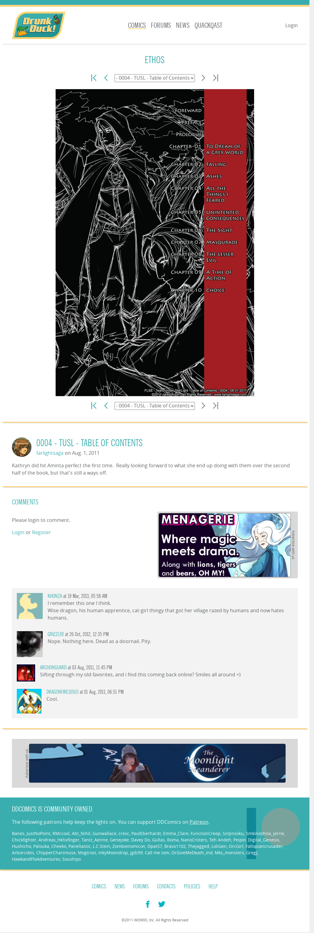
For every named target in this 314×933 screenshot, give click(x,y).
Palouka (41, 846)
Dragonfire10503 (62, 692)
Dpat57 (155, 846)
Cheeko (58, 846)
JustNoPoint (38, 833)
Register (41, 532)
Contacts (166, 886)
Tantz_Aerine (95, 840)
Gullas (158, 840)
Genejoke (119, 840)
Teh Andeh (220, 840)
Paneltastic (79, 846)
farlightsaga (50, 453)
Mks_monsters (229, 852)
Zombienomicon (128, 846)
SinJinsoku (233, 833)
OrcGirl (236, 846)
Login (291, 25)
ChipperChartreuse (56, 852)
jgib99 (136, 852)
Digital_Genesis (263, 840)
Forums (161, 25)
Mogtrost (87, 852)
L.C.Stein (101, 846)
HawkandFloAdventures (36, 859)
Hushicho (21, 846)
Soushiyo (71, 859)
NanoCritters (194, 840)
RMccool (61, 833)
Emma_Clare (175, 833)
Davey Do (140, 840)
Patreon (199, 822)
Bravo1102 (175, 846)
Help (213, 886)
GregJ (251, 852)
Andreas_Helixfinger (58, 840)
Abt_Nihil (81, 833)
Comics (137, 25)
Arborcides (23, 852)
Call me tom (157, 852)
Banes (18, 833)
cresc (124, 833)
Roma (173, 840)
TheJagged (198, 846)
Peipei (239, 840)
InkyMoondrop (113, 852)
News (183, 25)
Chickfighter (24, 840)
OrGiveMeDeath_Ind (192, 852)
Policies (192, 886)
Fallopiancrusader (264, 846)
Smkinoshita (258, 833)
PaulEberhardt (146, 833)
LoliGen (219, 846)
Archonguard (53, 667)
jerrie (278, 833)
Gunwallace (104, 833)
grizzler (56, 634)
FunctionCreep (206, 833)
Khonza (55, 596)
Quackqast (208, 25)
